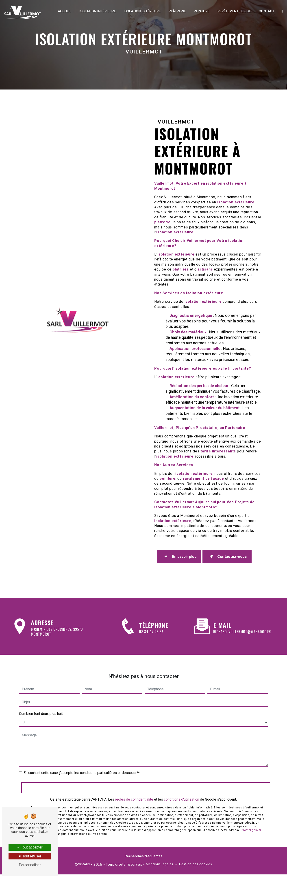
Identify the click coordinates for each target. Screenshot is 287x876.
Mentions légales (159, 866)
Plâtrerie (174, 11)
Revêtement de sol (231, 11)
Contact (264, 11)
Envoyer (146, 773)
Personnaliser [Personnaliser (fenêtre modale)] (30, 865)
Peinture (199, 11)
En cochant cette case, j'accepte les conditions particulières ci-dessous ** (82, 758)
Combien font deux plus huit (41, 699)
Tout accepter (29, 847)
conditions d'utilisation (181, 785)
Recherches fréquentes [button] (143, 858)
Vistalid (84, 866)
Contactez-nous (232, 557)
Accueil (62, 11)
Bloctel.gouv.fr (251, 815)
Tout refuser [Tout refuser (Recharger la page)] (29, 856)
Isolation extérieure (139, 11)
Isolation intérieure (95, 11)
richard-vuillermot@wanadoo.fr (242, 617)
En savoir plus (181, 557)
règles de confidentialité (134, 785)
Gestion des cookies (195, 866)
